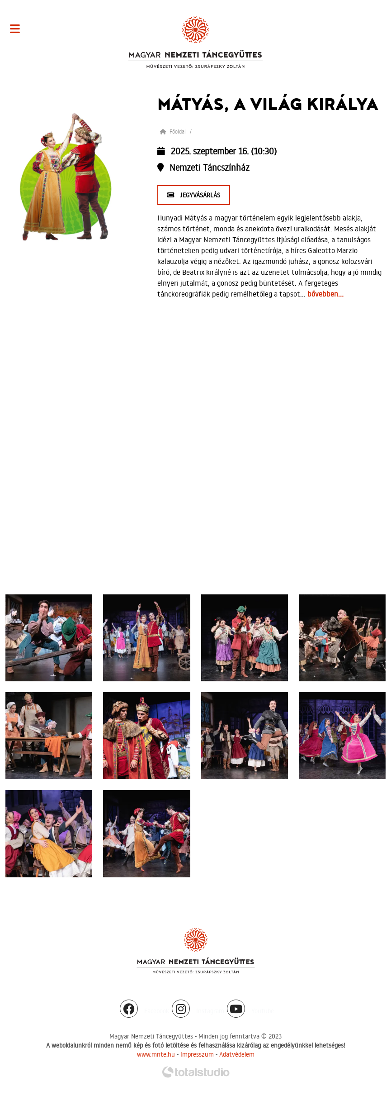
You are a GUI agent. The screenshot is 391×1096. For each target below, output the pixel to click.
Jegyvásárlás (193, 195)
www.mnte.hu (156, 1054)
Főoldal (173, 131)
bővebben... (325, 293)
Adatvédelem (236, 1054)
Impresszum (197, 1054)
